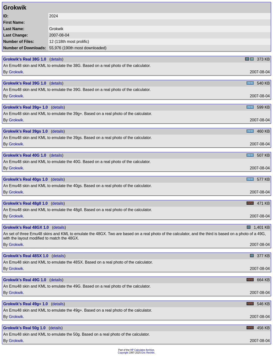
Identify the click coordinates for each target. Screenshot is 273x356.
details (56, 59)
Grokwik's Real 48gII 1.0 (25, 203)
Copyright (123, 352)
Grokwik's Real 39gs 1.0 (25, 131)
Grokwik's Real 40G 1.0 (24, 155)
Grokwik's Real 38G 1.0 (24, 59)
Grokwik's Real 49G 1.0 (24, 280)
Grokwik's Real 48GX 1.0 (26, 227)
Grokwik (16, 72)
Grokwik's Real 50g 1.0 (24, 328)
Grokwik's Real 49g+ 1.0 (25, 304)
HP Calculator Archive (142, 350)
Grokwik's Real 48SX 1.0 (25, 256)
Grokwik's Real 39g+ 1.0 (25, 107)
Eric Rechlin (148, 352)
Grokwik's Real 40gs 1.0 (25, 179)
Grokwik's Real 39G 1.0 (24, 83)
